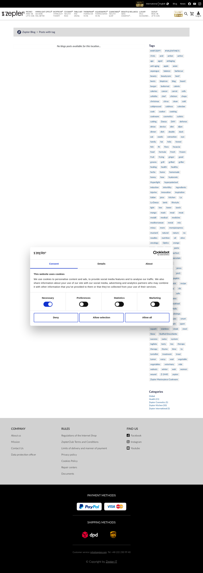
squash (153, 329)
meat (181, 213)
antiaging (171, 61)
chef (164, 96)
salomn (173, 299)
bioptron (163, 81)
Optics (166, 243)
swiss (164, 339)
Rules (65, 429)
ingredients (181, 187)
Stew (152, 334)
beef (177, 76)
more (162, 228)
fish (152, 147)
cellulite (153, 96)
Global (152, 396)
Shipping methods (101, 522)
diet (172, 127)
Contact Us (17, 448)
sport (182, 324)
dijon (180, 127)
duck (181, 132)
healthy (174, 167)
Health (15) (154, 399)
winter (165, 369)
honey (153, 177)
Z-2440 (164, 374)
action (170, 56)
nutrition (166, 238)
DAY (173, 122)
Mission (15, 442)
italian (153, 197)
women (183, 369)
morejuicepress (176, 228)
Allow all (147, 317)
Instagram (136, 442)
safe (178, 293)
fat (161, 142)
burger (153, 86)
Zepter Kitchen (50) (158, 405)
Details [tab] (101, 263)
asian (175, 66)
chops (184, 96)
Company (18, 429)
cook (152, 112)
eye (182, 137)
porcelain (176, 258)
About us (16, 435)
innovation (166, 192)
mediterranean (157, 223)
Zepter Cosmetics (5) (158, 402)
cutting (153, 122)
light (152, 208)
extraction (172, 137)
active (180, 56)
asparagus (154, 71)
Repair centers (69, 467)
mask (163, 213)
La (181, 197)
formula (162, 152)
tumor (153, 359)
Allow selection (101, 317)
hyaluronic (173, 177)
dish (162, 132)
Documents (67, 474)
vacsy (162, 359)
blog (174, 81)
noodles (153, 238)
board (182, 81)
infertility (167, 187)
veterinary (169, 364)
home (162, 172)
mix (179, 223)
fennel (178, 142)
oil (175, 238)
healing (153, 167)
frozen (182, 152)
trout (178, 354)
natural (165, 233)
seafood (176, 304)
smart (183, 319)
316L (152, 56)
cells (184, 91)
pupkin (176, 278)
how (162, 177)
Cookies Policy (69, 461)
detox (152, 127)
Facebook (136, 435)
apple (166, 66)
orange (176, 243)
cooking (173, 112)
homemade (174, 172)
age (152, 61)
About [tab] (149, 263)
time (174, 349)
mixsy (153, 228)
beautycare (166, 76)
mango (153, 213)
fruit (152, 157)
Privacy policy (69, 454)
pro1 (178, 273)
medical (164, 218)
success (153, 339)
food (152, 152)
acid (161, 56)
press (179, 268)
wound (153, 374)
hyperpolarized (171, 182)
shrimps (176, 314)
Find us (132, 429)
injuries (153, 192)
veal (172, 359)
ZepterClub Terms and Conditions (79, 442)
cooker (162, 112)
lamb (165, 203)
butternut (165, 86)
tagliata (153, 344)
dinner (153, 132)
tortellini (154, 354)
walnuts (153, 369)
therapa (181, 344)
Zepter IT (111, 561)
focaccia (176, 147)
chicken (173, 96)
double (172, 132)
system (174, 339)
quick (173, 283)
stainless (165, 329)
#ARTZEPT (155, 51)
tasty (163, 344)
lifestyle (175, 203)
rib (179, 289)
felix (169, 142)
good (181, 157)
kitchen (172, 197)
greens (153, 162)
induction (154, 187)
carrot (174, 91)
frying (161, 157)
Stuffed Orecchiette (168, 334)
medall (153, 218)
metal (170, 223)
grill (162, 162)
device (163, 127)
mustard (154, 233)
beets (152, 81)
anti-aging (154, 66)
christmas (154, 101)
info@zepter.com (98, 552)
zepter (175, 374)
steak (175, 329)
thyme (165, 349)
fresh (172, 152)
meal (172, 213)
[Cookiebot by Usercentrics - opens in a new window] (155, 253)
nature (176, 233)
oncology (154, 243)
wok (174, 369)
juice (162, 197)
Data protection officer (23, 454)
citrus (166, 101)
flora (166, 147)
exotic (160, 137)
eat (151, 137)
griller (181, 162)
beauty (153, 76)
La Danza (154, 203)
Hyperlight (155, 182)
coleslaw (181, 106)
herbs (152, 172)
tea (171, 344)
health (164, 167)
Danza (164, 122)
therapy (153, 349)
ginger (171, 157)
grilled (171, 162)
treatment (167, 354)
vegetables (155, 364)
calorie (177, 86)
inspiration (179, 192)
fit (159, 147)
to (182, 349)
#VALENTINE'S (172, 51)
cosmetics (168, 116)
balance (167, 71)
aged (160, 61)
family (153, 142)
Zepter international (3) (159, 409)
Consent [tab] (54, 263)
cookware (154, 116)
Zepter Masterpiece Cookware (164, 379)
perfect (175, 253)
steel (185, 329)
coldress (169, 106)
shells (174, 309)
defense (183, 122)
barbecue (179, 71)
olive (182, 238)
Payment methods (101, 495)
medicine (176, 218)
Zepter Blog (29, 32)
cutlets (180, 116)
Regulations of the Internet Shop (79, 435)
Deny (56, 317)
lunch (178, 208)
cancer (164, 91)
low (160, 208)
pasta (176, 248)
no (184, 233)
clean (175, 101)
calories (153, 91)
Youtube (135, 448)
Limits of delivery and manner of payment (84, 448)
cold (184, 101)
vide (180, 364)
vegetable (182, 359)
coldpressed (155, 106)
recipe (183, 283)
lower (168, 208)
